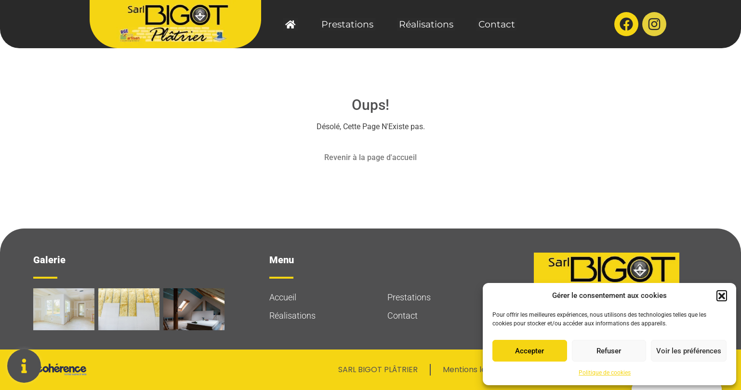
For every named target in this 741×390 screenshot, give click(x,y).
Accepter (529, 351)
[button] (722, 295)
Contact (491, 24)
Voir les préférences (688, 351)
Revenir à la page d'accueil (370, 157)
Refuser (608, 351)
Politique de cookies (605, 372)
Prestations (349, 24)
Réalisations (424, 24)
